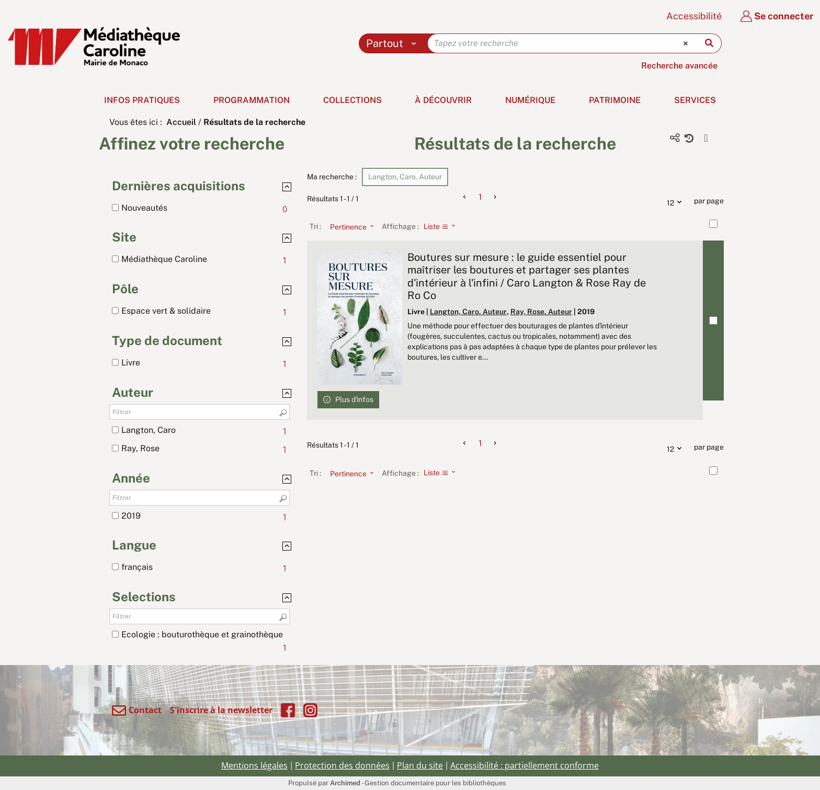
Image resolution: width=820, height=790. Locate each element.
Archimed (345, 783)
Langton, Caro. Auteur (468, 311)
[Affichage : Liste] (443, 226)
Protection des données (342, 765)
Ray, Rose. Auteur (541, 311)
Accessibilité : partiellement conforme (524, 765)
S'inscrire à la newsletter (221, 710)
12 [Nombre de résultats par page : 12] (677, 201)
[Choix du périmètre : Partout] (393, 43)
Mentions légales (254, 765)
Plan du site (420, 765)
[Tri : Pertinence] (349, 226)
